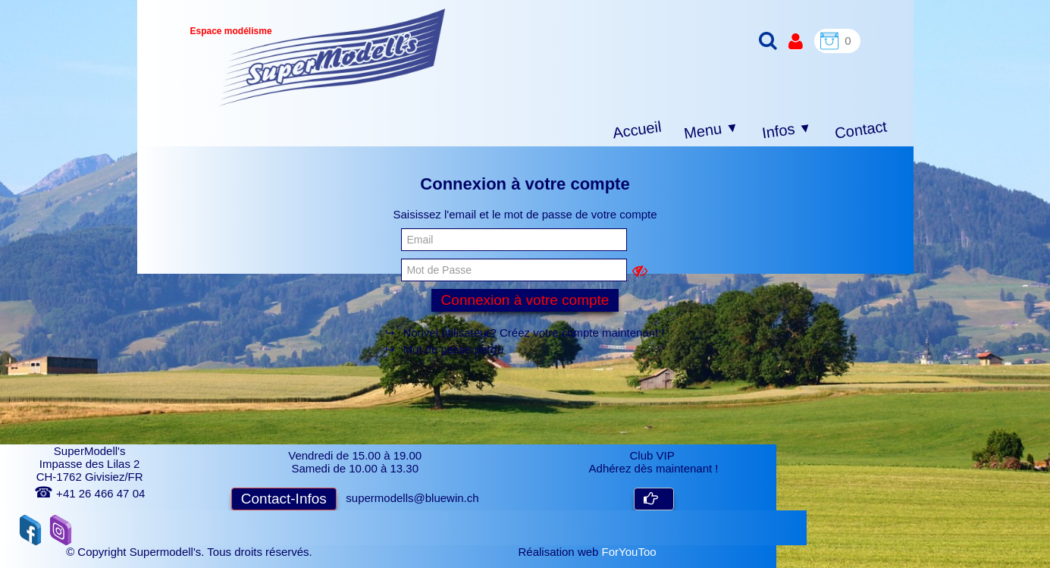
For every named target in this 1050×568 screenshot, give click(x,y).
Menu (711, 130)
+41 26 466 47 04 (89, 493)
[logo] (332, 57)
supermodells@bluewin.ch (412, 497)
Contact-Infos (284, 499)
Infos (786, 131)
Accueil (637, 130)
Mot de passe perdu (453, 349)
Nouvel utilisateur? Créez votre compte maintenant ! (533, 332)
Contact (860, 129)
